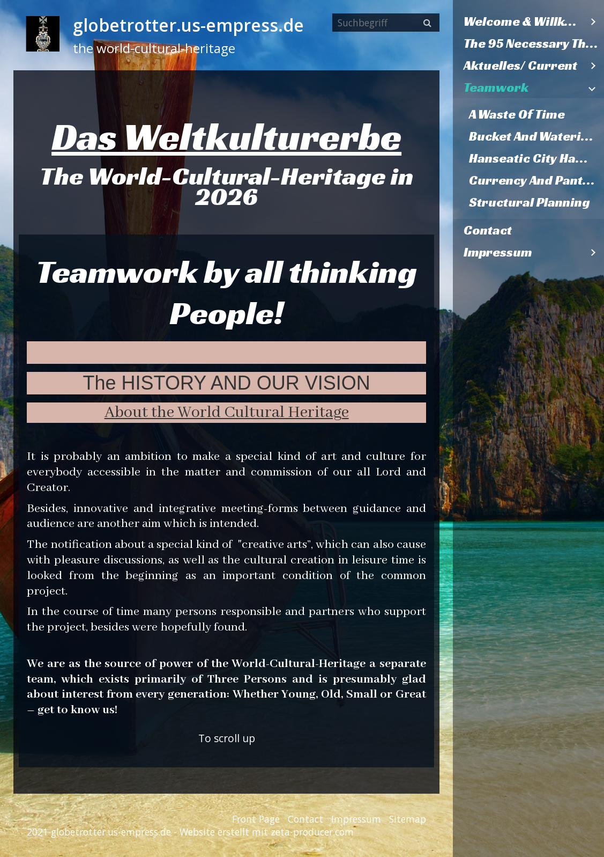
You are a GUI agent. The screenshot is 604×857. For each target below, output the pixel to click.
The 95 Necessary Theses (534, 43)
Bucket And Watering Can (536, 136)
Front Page (256, 818)
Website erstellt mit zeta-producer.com (267, 831)
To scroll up (226, 738)
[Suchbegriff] (385, 22)
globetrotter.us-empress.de (188, 24)
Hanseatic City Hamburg (536, 158)
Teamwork (496, 87)
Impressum (498, 252)
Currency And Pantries (536, 180)
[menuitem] (528, 22)
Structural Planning (529, 202)
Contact (488, 230)
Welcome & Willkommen (523, 21)
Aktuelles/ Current (520, 65)
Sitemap (407, 818)
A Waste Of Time (517, 114)
